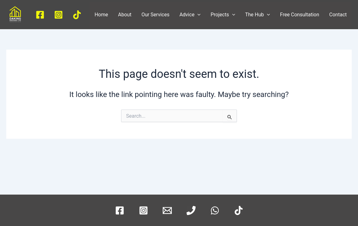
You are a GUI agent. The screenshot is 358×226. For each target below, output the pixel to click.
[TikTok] (77, 14)
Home (101, 15)
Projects (223, 14)
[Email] (167, 210)
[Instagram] (58, 14)
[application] (197, 14)
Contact (338, 15)
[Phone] (191, 210)
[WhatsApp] (214, 210)
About (124, 15)
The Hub (257, 14)
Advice (190, 14)
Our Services (155, 15)
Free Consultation (299, 15)
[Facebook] (40, 14)
